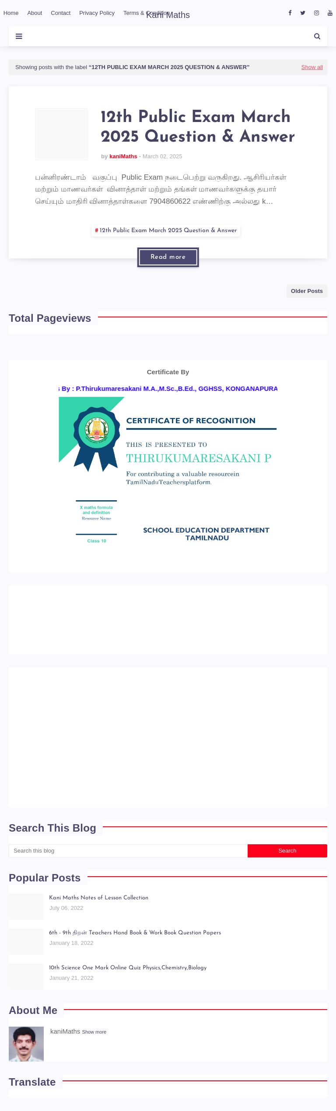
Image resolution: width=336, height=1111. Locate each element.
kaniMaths (123, 156)
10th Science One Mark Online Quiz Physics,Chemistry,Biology (127, 968)
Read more (168, 257)
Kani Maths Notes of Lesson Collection (98, 898)
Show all (312, 67)
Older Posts (307, 291)
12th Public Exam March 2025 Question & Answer (198, 127)
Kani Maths (168, 15)
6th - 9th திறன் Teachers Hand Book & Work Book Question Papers (135, 933)
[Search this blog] (128, 850)
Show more (94, 1031)
